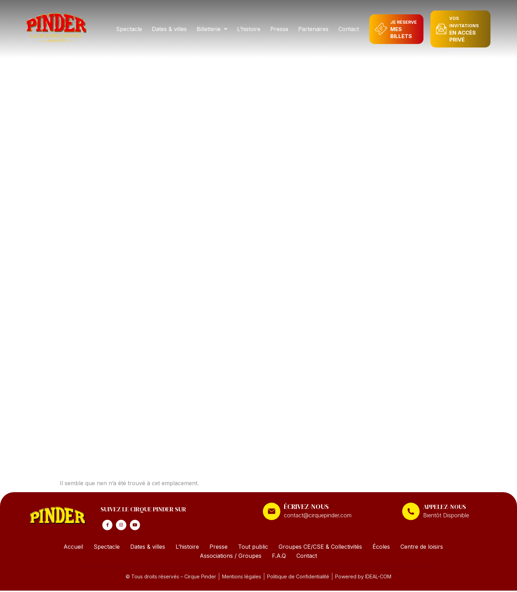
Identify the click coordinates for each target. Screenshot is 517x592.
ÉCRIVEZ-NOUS (306, 506)
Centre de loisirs (421, 548)
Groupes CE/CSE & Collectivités (320, 548)
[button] (212, 29)
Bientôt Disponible (446, 515)
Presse (280, 28)
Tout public (253, 548)
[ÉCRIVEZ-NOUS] (271, 511)
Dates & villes (169, 28)
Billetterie (212, 28)
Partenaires (313, 28)
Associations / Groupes (230, 557)
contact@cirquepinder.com (318, 515)
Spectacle (129, 28)
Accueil (73, 548)
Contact (349, 28)
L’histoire (249, 28)
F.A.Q (279, 557)
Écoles (381, 548)
